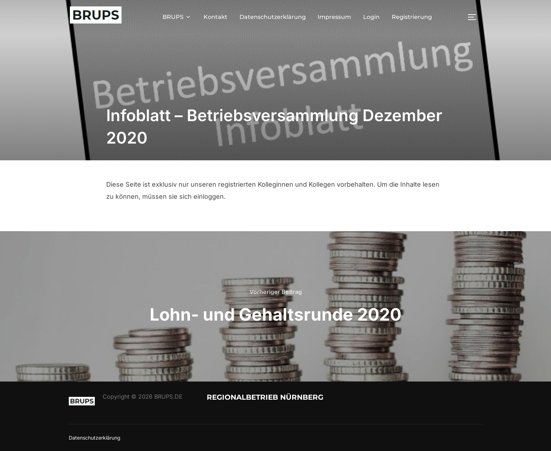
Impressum (334, 17)
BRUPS (177, 17)
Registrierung (412, 17)
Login (371, 17)
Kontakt (215, 17)
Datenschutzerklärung (273, 17)
